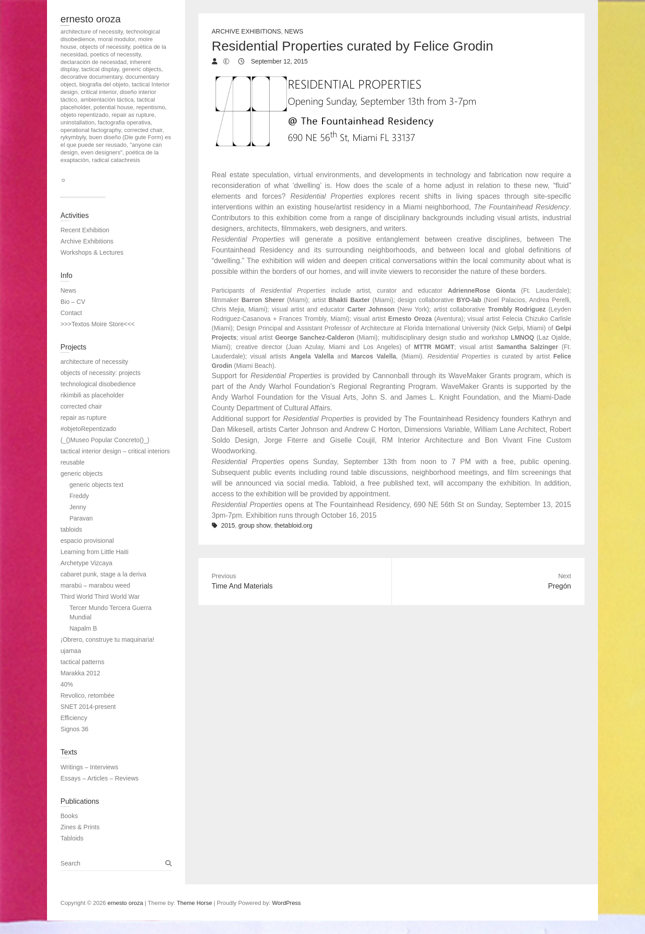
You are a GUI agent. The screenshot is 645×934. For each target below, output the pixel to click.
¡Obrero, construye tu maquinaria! (107, 639)
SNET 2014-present (88, 706)
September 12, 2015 (278, 61)
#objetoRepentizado (88, 428)
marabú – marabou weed (95, 585)
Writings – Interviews (89, 767)
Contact (71, 312)
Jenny (77, 507)
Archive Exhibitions (246, 31)
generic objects (81, 473)
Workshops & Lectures (92, 252)
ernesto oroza (90, 19)
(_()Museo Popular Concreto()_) (104, 440)
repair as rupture (83, 417)
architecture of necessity (94, 361)
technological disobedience (98, 384)
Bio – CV (72, 301)
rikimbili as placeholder (92, 395)
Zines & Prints (79, 827)
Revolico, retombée (87, 695)
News (293, 31)
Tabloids (71, 838)
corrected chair (81, 406)
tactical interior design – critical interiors (115, 451)
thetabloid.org (294, 525)
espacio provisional (87, 540)
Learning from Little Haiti (94, 551)
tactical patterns (82, 661)
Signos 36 (74, 729)
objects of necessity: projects (100, 372)
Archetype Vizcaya (86, 563)
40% (66, 684)
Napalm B (83, 628)
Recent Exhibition (84, 230)
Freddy (79, 495)
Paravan (81, 518)
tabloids (71, 529)
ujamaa (70, 650)
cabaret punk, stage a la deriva (103, 574)
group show (254, 525)
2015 (228, 525)
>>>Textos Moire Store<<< (97, 324)
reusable (72, 462)
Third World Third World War (100, 596)
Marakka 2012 (80, 673)
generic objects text (96, 484)
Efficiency (73, 717)
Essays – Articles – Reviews (99, 778)
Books (69, 815)
